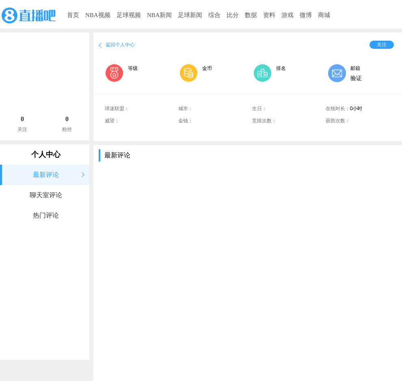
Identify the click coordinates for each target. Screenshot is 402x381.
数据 (251, 15)
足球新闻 (190, 15)
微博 (306, 15)
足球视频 (129, 15)
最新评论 (46, 174)
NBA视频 (97, 15)
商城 (324, 15)
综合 (214, 15)
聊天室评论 (46, 195)
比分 (233, 15)
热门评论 (46, 215)
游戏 (287, 15)
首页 (73, 15)
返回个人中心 (120, 45)
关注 (382, 45)
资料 (269, 15)
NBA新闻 (159, 15)
